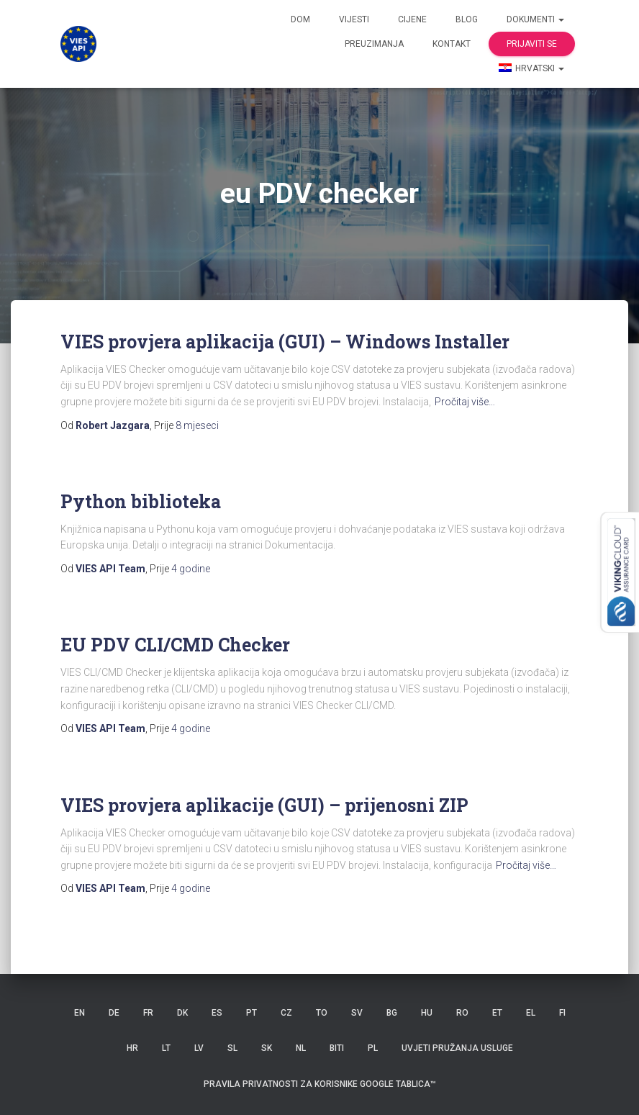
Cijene (412, 19)
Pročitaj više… (465, 401)
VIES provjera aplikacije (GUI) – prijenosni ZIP (264, 805)
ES (217, 1013)
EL (530, 1013)
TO (321, 1013)
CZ (286, 1013)
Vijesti (354, 19)
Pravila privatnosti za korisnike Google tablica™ (320, 1084)
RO (462, 1013)
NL (301, 1048)
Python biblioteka (140, 501)
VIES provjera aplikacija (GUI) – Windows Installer (284, 341)
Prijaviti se (532, 44)
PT (251, 1013)
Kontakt (451, 44)
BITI (337, 1048)
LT (166, 1048)
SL (232, 1048)
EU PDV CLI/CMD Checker (175, 644)
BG (391, 1013)
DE (114, 1013)
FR (148, 1013)
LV (199, 1048)
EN (79, 1013)
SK (266, 1048)
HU (426, 1013)
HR (132, 1048)
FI (562, 1013)
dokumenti (535, 19)
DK (182, 1013)
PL (373, 1048)
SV (357, 1013)
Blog (467, 19)
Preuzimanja (374, 44)
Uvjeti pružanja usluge (457, 1048)
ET (497, 1013)
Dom (300, 19)
